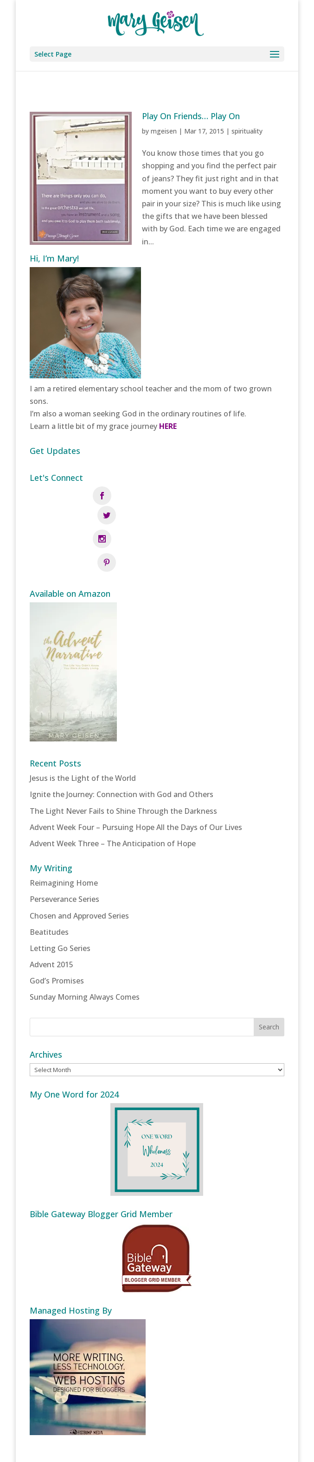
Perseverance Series (64, 856)
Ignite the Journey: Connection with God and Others (121, 752)
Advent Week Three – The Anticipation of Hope (113, 800)
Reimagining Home (64, 840)
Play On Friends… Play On (191, 115)
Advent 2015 (51, 921)
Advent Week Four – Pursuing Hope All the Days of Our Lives (136, 784)
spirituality (247, 131)
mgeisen (164, 131)
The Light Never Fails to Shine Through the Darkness (123, 768)
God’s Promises (57, 938)
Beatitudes (49, 889)
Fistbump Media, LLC (207, 1448)
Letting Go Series (60, 905)
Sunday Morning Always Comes (85, 954)
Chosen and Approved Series (79, 873)
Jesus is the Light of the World (83, 735)
